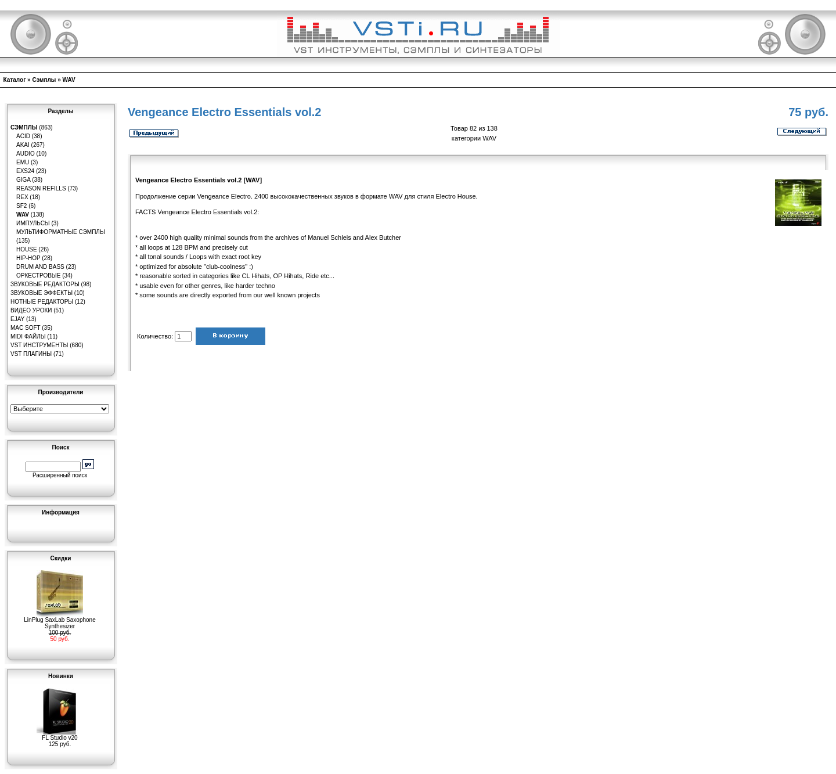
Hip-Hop (28, 258)
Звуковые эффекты (41, 293)
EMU (22, 162)
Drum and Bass (40, 267)
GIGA (23, 180)
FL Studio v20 (60, 735)
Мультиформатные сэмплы (60, 232)
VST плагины (31, 354)
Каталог (14, 80)
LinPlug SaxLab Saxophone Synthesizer (59, 620)
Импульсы (33, 223)
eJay (17, 319)
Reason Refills (41, 188)
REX (22, 197)
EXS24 (25, 171)
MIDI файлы (28, 336)
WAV (69, 80)
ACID (23, 136)
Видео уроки (31, 310)
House (26, 249)
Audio (25, 153)
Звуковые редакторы (45, 284)
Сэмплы (44, 80)
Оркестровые (38, 275)
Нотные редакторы (41, 301)
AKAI (23, 145)
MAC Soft (25, 328)
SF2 (21, 206)
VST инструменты (39, 345)
